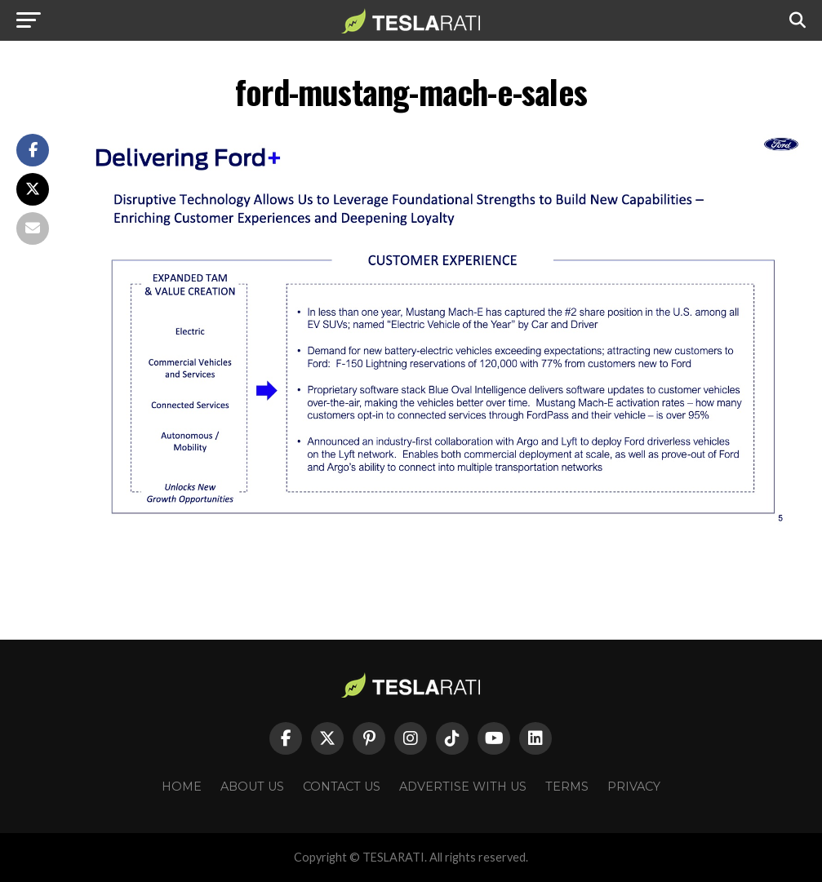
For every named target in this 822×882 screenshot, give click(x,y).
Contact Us (341, 786)
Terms (567, 786)
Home (182, 786)
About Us (252, 786)
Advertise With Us (463, 786)
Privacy (633, 786)
